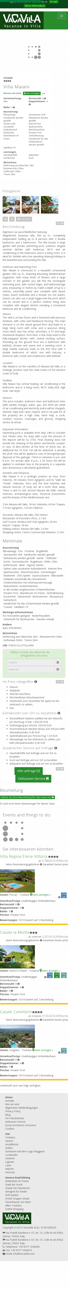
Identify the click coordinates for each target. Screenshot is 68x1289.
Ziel (7, 1134)
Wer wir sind (12, 1104)
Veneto (9, 1141)
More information (35, 5)
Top (60, 223)
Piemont (10, 1172)
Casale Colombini (16, 1011)
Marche (9, 1168)
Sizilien (9, 1148)
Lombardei (11, 1154)
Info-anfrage (28, 771)
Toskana (10, 1137)
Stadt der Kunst (14, 1184)
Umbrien (10, 1158)
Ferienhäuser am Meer (18, 1202)
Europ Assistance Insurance (20, 1125)
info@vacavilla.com (24, 1253)
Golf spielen (11, 1195)
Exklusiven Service (33, 778)
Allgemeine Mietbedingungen (21, 1107)
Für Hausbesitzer (14, 1118)
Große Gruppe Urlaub (17, 1198)
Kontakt (9, 1100)
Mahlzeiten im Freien (17, 1181)
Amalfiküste (11, 1144)
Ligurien (9, 1161)
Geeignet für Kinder (16, 1191)
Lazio (8, 1165)
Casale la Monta (15, 932)
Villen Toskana (13, 1205)
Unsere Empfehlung (17, 1177)
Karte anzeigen (32, 93)
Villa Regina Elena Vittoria (23, 856)
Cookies (9, 1128)
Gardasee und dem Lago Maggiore (25, 1151)
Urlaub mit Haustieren (17, 1188)
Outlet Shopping (14, 1209)
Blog (7, 1114)
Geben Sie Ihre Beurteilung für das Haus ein (27, 797)
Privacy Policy (13, 1111)
